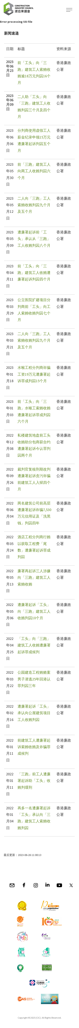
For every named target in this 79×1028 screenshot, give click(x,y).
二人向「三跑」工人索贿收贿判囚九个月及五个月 (34, 205)
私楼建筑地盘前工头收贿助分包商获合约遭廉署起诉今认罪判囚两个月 (34, 445)
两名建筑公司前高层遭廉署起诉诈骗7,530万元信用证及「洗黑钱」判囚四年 (34, 513)
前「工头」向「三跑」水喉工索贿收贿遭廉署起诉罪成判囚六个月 (34, 411)
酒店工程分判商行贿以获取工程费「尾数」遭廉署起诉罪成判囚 (34, 547)
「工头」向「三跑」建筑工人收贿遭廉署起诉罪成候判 (34, 645)
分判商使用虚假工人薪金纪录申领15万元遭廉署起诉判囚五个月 (34, 140)
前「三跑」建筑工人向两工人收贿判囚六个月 (34, 171)
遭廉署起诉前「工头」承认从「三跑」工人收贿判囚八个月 (34, 239)
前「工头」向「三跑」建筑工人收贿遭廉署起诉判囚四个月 (34, 273)
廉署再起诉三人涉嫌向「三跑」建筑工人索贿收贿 (34, 578)
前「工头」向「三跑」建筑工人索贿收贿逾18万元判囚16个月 (34, 72)
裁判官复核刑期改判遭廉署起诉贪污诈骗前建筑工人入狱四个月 (34, 479)
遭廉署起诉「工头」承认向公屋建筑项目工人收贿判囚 (34, 713)
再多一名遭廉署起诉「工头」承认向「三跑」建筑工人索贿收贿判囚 (34, 818)
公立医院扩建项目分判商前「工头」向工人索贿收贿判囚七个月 (34, 309)
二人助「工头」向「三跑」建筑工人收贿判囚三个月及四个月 (34, 106)
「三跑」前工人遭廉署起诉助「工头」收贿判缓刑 (34, 781)
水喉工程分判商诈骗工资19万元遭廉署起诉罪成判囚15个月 (34, 374)
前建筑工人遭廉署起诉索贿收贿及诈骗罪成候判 (34, 747)
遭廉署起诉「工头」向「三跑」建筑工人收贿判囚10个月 (34, 611)
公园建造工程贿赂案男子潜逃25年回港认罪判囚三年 (34, 679)
